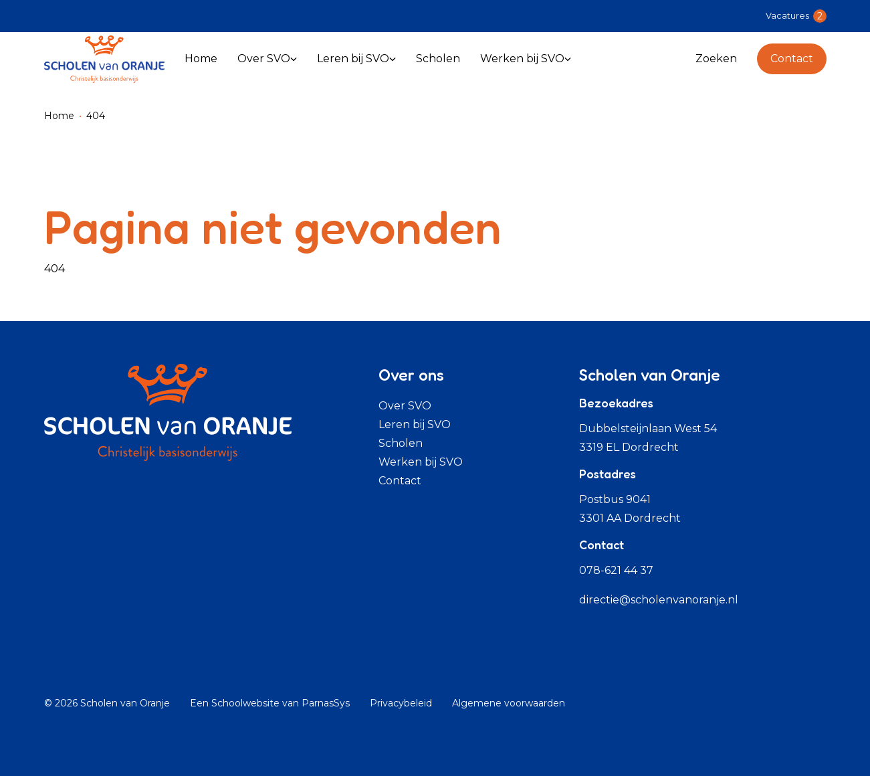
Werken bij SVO (420, 462)
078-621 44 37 (616, 570)
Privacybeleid (401, 703)
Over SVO (404, 405)
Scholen (400, 443)
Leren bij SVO (414, 424)
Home (59, 116)
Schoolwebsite (245, 703)
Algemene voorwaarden (508, 703)
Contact (791, 58)
